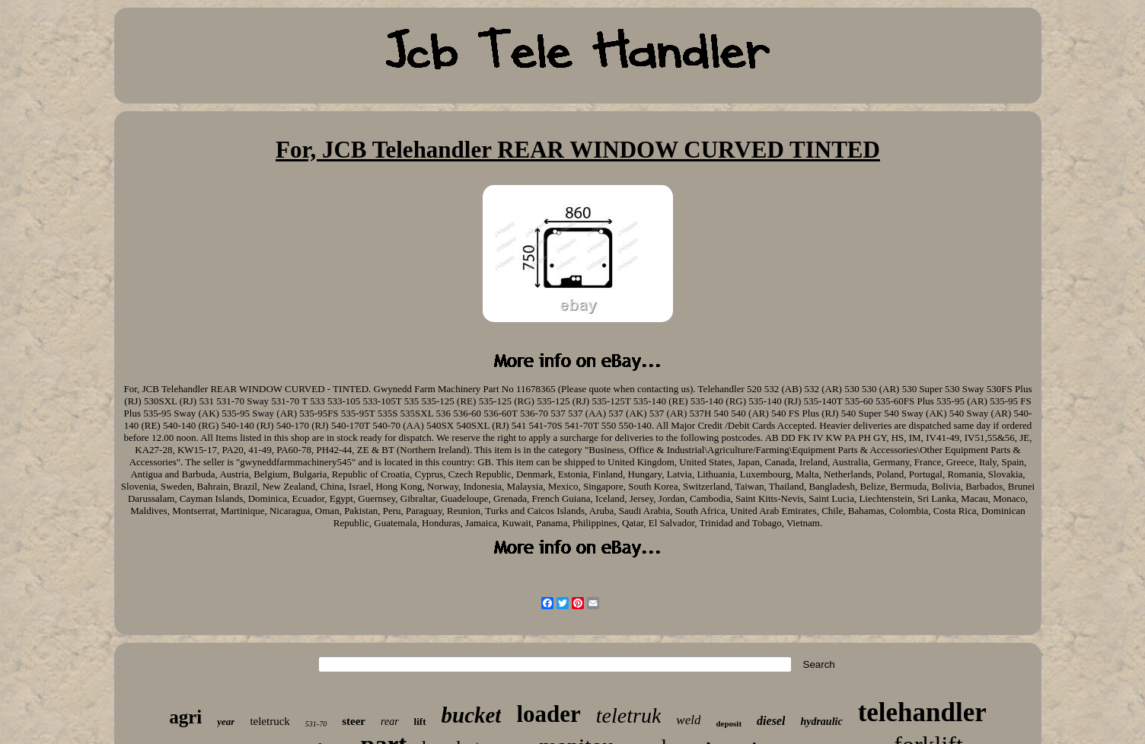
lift (420, 721)
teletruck (269, 721)
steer (353, 721)
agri (185, 717)
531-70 (316, 724)
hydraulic (821, 721)
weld (688, 720)
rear (390, 721)
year (225, 721)
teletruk (629, 715)
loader (548, 714)
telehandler (922, 712)
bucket (472, 715)
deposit (729, 723)
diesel (771, 720)
